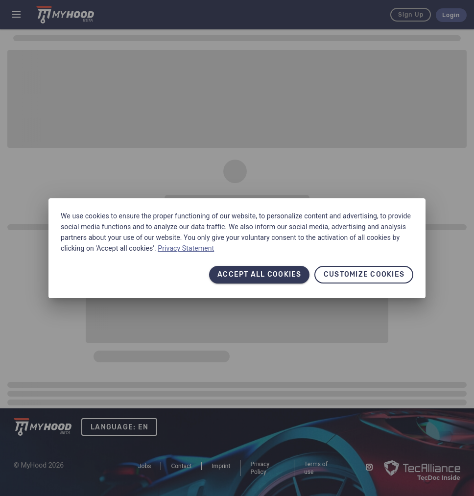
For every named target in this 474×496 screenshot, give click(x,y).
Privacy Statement (186, 248)
